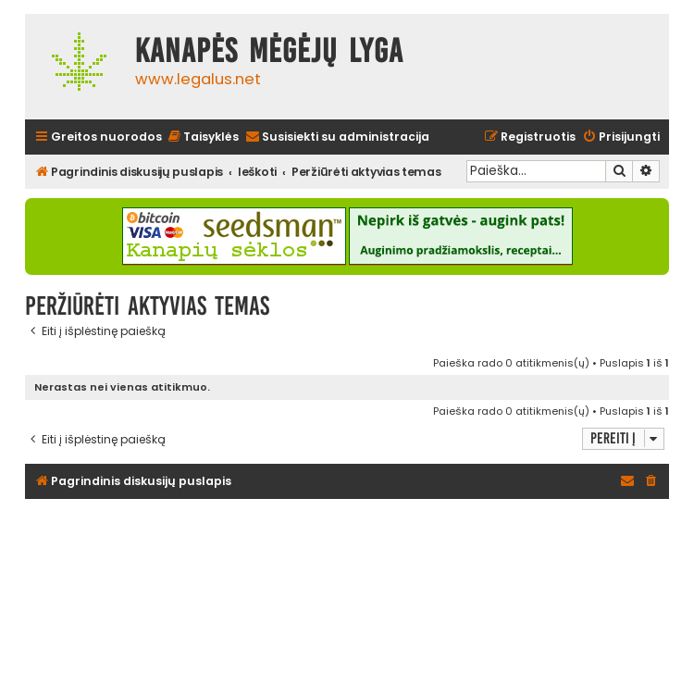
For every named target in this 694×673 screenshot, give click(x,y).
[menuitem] (203, 137)
